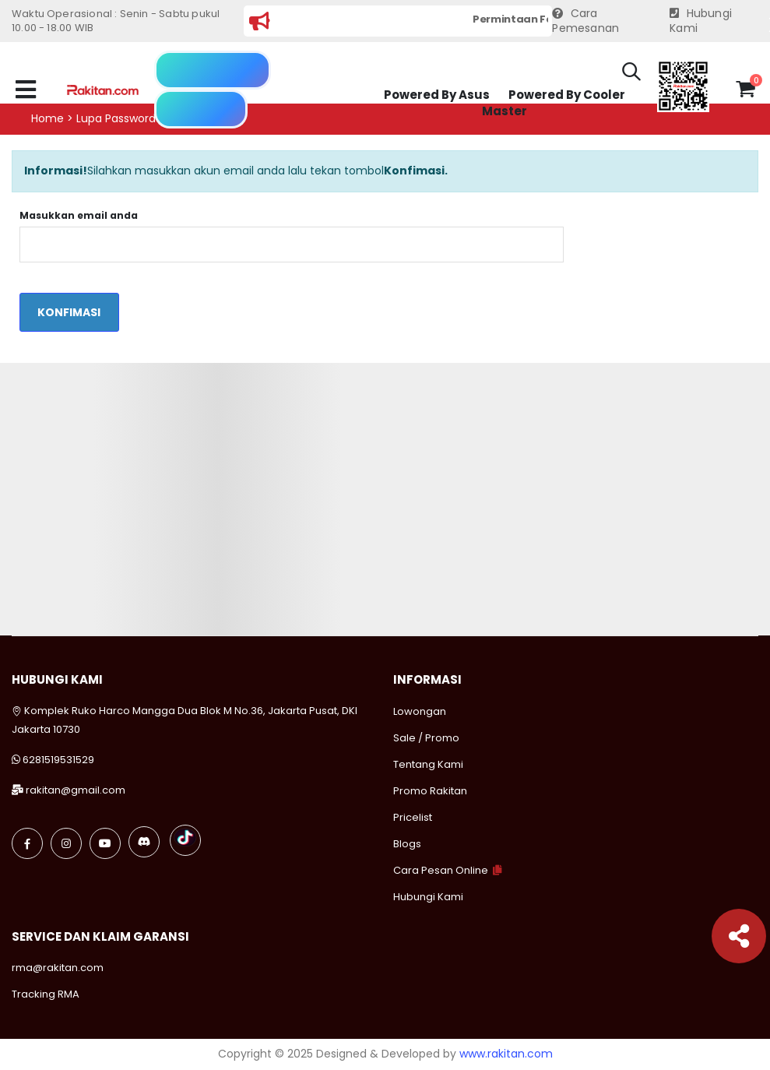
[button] (631, 74)
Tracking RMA (45, 994)
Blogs (407, 843)
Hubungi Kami (701, 21)
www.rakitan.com (506, 1053)
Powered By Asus (437, 94)
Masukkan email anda (78, 215)
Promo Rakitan (430, 790)
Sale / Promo (426, 737)
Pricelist (412, 817)
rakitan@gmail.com (75, 790)
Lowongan (419, 711)
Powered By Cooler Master (553, 103)
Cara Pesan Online (440, 870)
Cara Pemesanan (585, 21)
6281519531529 (58, 759)
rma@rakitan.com (58, 967)
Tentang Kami (428, 764)
